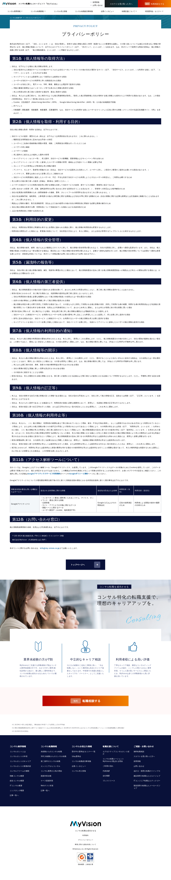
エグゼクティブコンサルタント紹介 (116, 752)
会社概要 (106, 775)
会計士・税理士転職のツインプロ (147, 771)
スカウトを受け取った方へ (144, 756)
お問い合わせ (139, 766)
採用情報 (137, 761)
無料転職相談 (139, 751)
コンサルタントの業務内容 (20, 766)
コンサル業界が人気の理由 (51, 771)
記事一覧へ (14, 795)
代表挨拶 (106, 771)
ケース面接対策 (47, 780)
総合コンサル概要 (17, 780)
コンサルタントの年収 (19, 756)
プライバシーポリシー (33, 18)
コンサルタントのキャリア (20, 761)
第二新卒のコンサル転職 (50, 761)
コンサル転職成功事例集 (81, 761)
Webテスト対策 (47, 785)
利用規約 (85, 835)
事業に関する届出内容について (85, 844)
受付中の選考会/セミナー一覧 (83, 751)
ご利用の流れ (108, 766)
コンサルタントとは (18, 751)
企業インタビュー (79, 766)
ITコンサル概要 (16, 785)
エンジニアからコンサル (50, 766)
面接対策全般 (46, 776)
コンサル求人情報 (79, 771)
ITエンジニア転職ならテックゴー (147, 780)
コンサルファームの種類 (19, 771)
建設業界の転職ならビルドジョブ (147, 776)
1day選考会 (76, 756)
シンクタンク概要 (17, 790)
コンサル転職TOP (16, 18)
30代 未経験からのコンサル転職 (53, 756)
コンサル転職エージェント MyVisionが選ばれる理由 (113, 759)
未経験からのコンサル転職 (51, 751)
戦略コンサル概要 (17, 776)
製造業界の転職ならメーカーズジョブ (147, 786)
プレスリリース (109, 780)
